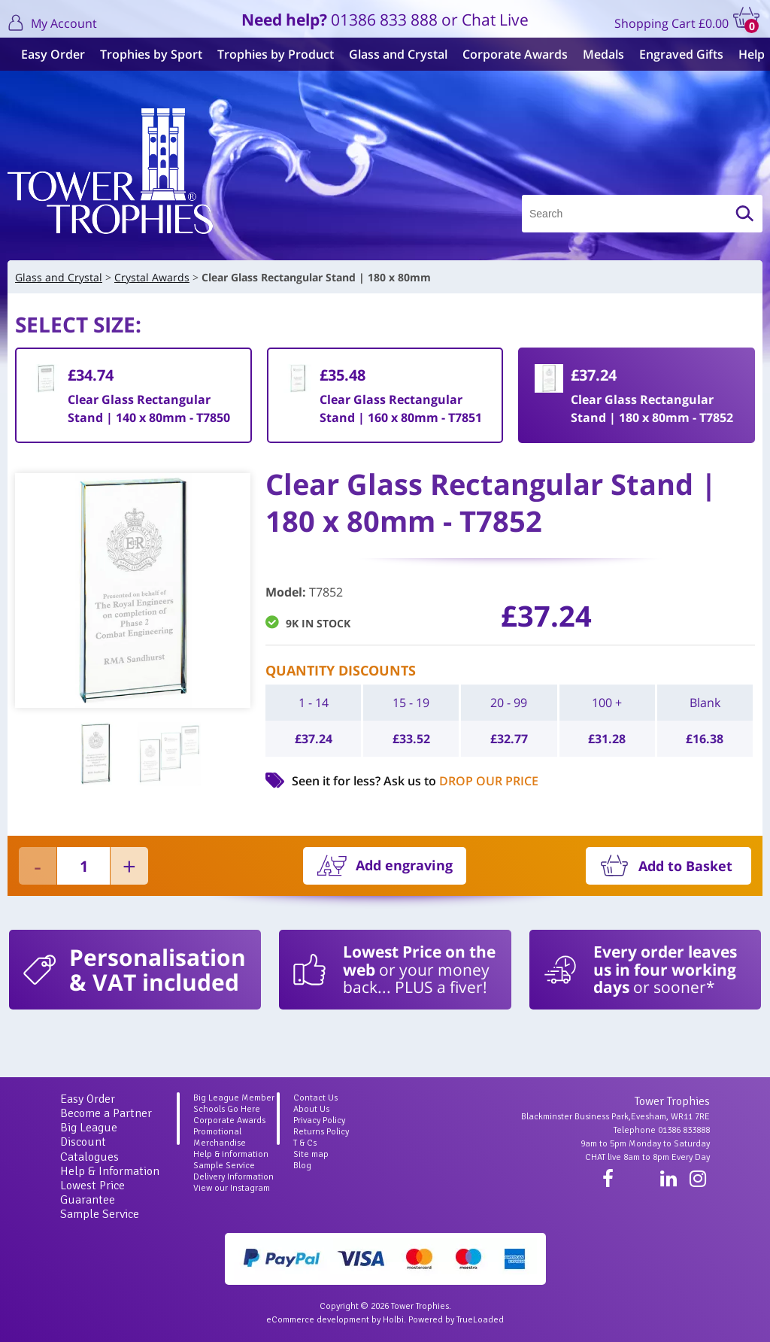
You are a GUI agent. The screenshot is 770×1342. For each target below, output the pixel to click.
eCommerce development (317, 1319)
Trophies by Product (269, 54)
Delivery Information (233, 1177)
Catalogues (89, 1156)
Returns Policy (321, 1131)
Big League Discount (88, 1134)
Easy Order (47, 54)
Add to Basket (685, 866)
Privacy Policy (319, 1120)
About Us (311, 1109)
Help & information (230, 1154)
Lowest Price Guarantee (92, 1192)
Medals (597, 54)
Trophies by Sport (145, 54)
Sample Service (99, 1214)
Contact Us (315, 1098)
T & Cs (305, 1143)
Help (745, 54)
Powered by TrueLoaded (456, 1319)
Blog (302, 1165)
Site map (311, 1154)
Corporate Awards (509, 54)
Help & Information (109, 1171)
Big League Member (233, 1098)
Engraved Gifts (675, 54)
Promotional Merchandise (219, 1137)
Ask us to (460, 781)
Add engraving (404, 865)
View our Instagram (231, 1188)
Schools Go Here (226, 1109)
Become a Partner (106, 1113)
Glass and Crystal (392, 54)
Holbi (393, 1319)
